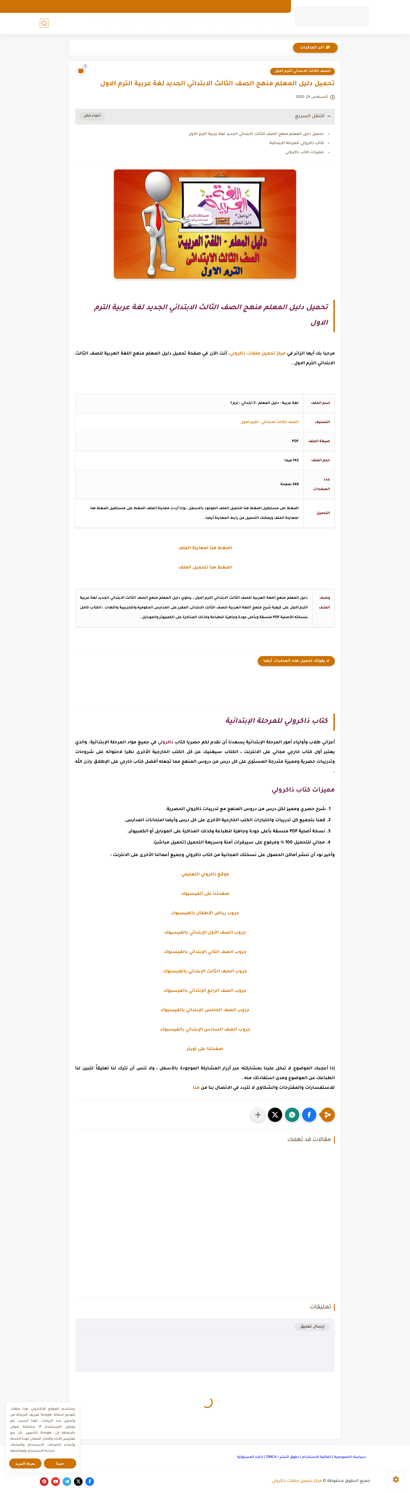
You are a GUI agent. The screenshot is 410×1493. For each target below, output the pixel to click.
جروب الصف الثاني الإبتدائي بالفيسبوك (205, 952)
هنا (196, 1088)
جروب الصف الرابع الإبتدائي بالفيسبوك (205, 991)
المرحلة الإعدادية (182, 23)
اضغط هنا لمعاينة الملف (205, 548)
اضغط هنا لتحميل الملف (205, 567)
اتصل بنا (218, 6)
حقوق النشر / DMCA (282, 1457)
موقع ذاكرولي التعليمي (205, 874)
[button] (309, 1115)
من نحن (256, 6)
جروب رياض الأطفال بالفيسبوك (205, 913)
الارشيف (277, 6)
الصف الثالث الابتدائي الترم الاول (302, 71)
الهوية (237, 6)
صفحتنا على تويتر (205, 1049)
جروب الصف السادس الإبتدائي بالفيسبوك (205, 1029)
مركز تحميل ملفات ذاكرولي (297, 1481)
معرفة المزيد (25, 1463)
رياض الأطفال (270, 23)
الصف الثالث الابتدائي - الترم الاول (270, 422)
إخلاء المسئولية (250, 1457)
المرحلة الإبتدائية (227, 23)
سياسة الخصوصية (350, 1457)
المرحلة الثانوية (138, 23)
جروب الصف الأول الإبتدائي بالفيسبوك (205, 932)
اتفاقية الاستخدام (316, 1457)
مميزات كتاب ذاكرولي (305, 152)
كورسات (102, 23)
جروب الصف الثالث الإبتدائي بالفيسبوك (205, 971)
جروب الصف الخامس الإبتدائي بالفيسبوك (205, 1010)
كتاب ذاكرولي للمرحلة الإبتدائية (297, 143)
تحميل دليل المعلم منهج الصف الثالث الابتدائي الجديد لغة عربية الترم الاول (256, 134)
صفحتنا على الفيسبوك (205, 894)
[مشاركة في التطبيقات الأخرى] (258, 1115)
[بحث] (44, 23)
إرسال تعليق (312, 1327)
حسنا (60, 1463)
